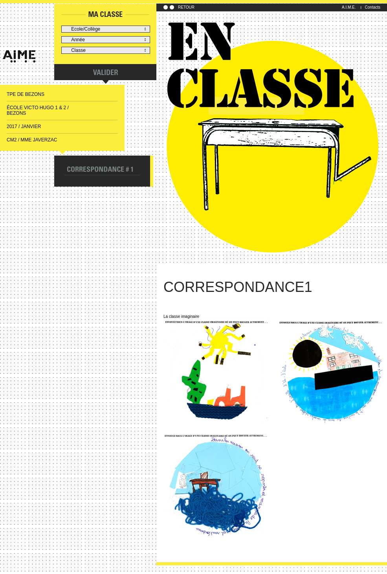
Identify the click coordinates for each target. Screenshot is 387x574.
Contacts (372, 7)
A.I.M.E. (349, 7)
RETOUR (186, 7)
